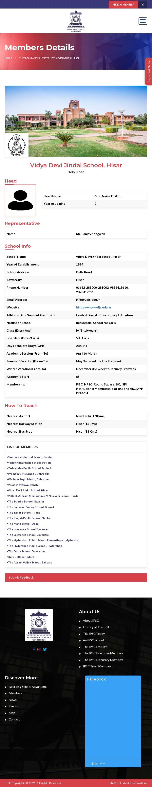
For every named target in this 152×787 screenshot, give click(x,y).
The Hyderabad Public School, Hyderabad (34, 545)
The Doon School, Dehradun (26, 551)
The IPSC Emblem (93, 646)
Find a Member (123, 4)
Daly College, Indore (20, 557)
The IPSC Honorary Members (101, 659)
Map (10, 713)
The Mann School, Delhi (23, 523)
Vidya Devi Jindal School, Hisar (27, 490)
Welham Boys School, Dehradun (28, 479)
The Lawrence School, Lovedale (28, 534)
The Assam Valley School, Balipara (29, 562)
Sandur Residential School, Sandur (30, 457)
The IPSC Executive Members (101, 653)
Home (8, 57)
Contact (12, 719)
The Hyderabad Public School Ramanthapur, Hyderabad (43, 540)
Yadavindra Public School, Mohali (29, 468)
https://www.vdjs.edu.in (93, 307)
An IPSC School (91, 640)
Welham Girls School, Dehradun (28, 473)
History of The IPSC (94, 627)
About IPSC (89, 620)
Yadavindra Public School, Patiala (29, 462)
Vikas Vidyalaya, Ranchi (23, 484)
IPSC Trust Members (95, 666)
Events (11, 706)
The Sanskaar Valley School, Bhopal (30, 507)
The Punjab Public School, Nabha (28, 518)
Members (13, 693)
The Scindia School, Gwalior (25, 501)
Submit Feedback (21, 577)
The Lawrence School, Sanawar (27, 529)
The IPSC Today (92, 633)
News (11, 699)
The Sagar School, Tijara (23, 512)
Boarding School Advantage (26, 686)
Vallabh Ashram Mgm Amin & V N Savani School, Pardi (42, 496)
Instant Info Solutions (133, 783)
